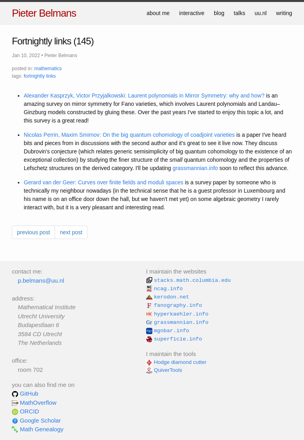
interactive (192, 13)
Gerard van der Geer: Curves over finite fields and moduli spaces (103, 182)
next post (71, 232)
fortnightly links (40, 76)
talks (239, 13)
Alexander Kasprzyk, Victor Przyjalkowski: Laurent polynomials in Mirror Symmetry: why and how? (144, 95)
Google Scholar (36, 420)
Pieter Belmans (44, 13)
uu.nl (260, 13)
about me (157, 13)
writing (284, 13)
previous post (33, 232)
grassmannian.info (195, 168)
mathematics (48, 68)
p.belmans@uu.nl (41, 280)
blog (219, 13)
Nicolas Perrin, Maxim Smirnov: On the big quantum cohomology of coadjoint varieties (129, 135)
